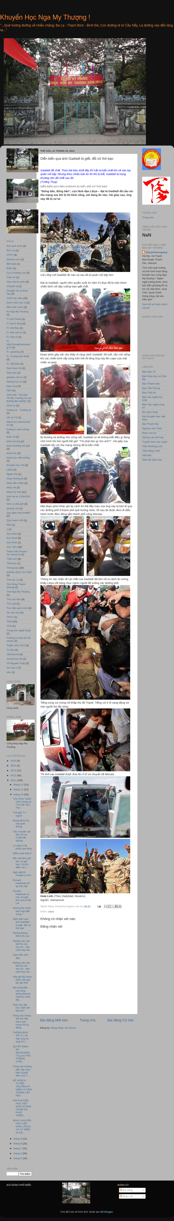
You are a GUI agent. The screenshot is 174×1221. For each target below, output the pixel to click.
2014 (13, 765)
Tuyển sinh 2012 (16, 645)
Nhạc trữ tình (14, 492)
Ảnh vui (11, 250)
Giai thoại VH (14, 368)
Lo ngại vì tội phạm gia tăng (22, 847)
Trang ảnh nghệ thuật (18, 630)
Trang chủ (87, 1020)
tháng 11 (18, 789)
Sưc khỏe (12, 533)
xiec (9, 672)
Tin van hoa (13, 612)
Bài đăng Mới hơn (54, 1020)
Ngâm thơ (12, 474)
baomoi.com (13, 259)
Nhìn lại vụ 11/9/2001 (18, 496)
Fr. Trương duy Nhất (18, 356)
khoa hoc (12, 453)
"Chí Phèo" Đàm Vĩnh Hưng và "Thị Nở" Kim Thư (22, 803)
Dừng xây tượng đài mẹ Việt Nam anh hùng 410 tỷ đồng (22, 1021)
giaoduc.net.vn (15, 377)
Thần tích (12, 558)
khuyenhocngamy (156, 252)
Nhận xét (126, 1196)
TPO (9, 626)
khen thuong (13, 441)
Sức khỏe (12, 542)
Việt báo (146, 455)
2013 (13, 770)
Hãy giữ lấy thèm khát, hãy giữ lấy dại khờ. (22, 979)
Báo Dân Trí (149, 371)
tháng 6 (18, 1153)
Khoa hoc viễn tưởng (18, 457)
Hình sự (11, 405)
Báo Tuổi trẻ (149, 392)
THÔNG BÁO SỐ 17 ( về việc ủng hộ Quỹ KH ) (20, 1037)
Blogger (108, 1211)
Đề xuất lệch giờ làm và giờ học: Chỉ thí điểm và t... (22, 863)
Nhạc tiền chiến (15, 483)
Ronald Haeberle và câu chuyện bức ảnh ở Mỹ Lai (22, 897)
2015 (13, 760)
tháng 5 (18, 1158)
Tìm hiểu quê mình (17, 608)
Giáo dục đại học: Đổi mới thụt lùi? (21, 1007)
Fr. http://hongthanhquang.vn (18, 344)
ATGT (10, 254)
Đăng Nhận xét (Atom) (63, 1027)
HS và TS (12, 417)
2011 (13, 780)
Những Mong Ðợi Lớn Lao (21, 934)
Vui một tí (12, 667)
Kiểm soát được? (22, 853)
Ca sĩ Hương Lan (16, 272)
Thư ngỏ (11, 603)
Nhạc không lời (15, 478)
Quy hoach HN (15, 520)
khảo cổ (11, 436)
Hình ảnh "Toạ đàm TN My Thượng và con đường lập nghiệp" (19, 397)
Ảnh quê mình (14, 246)
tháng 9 (18, 1138)
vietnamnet (13, 654)
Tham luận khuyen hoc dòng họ (17, 553)
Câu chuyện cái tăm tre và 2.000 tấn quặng (21, 836)
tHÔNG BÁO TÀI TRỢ (19, 572)
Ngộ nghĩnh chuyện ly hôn (22, 874)
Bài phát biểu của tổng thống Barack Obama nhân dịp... (21, 993)
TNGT (10, 617)
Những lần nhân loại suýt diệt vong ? (22, 911)
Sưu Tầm (12, 547)
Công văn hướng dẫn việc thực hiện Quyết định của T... (22, 1071)
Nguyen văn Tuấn (152, 428)
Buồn (9, 268)
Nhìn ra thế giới (15, 503)
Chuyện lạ (12, 286)
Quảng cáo (13, 508)
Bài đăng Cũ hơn (120, 1020)
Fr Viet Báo (13, 328)
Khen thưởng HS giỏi (18, 445)
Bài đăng (126, 1190)
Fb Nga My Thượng (17, 311)
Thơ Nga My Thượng (18, 591)
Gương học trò (15, 381)
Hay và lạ (12, 386)
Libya (51, 911)
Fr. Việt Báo (13, 363)
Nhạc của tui (149, 432)
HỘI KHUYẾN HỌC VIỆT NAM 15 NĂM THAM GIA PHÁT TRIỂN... (22, 1108)
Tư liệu (10, 649)
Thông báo (13, 567)
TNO (9, 621)
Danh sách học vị (16, 302)
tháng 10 (18, 794)
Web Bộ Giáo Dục (152, 459)
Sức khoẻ (12, 538)
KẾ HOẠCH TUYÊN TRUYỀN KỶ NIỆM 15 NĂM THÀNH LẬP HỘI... (22, 1088)
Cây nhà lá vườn (16, 281)
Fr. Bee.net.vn (14, 332)
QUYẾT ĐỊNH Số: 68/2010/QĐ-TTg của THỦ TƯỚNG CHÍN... (22, 1054)
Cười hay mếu (14, 298)
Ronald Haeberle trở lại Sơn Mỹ (21, 883)
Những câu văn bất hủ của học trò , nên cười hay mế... (22, 945)
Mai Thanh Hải (150, 424)
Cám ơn (11, 277)
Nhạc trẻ (11, 487)
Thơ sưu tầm (14, 599)
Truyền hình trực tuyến (154, 441)
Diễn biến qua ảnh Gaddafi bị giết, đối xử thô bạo (22, 923)
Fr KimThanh (14, 319)
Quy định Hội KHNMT (19, 512)
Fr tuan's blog (14, 323)
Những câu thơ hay (153, 437)
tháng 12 (18, 784)
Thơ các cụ (13, 579)
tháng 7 (18, 1148)
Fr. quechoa (13, 351)
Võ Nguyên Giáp (16, 663)
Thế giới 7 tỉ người (19, 814)
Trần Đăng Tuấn (151, 450)
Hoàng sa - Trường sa (19, 410)
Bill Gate (11, 263)
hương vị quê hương (18, 429)
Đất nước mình (15, 307)
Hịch (9, 390)
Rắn (9, 524)
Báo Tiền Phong (151, 388)
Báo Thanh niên (151, 383)
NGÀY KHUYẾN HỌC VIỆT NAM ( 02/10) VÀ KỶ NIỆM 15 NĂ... (22, 1126)
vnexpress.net (14, 658)
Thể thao (11, 563)
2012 (13, 775)
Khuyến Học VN (15, 465)
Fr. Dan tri (12, 336)
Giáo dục (12, 372)
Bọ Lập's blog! (150, 412)
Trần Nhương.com (152, 446)
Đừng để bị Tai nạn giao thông (21, 823)
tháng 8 (18, 1143)
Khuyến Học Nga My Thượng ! (45, 17)
